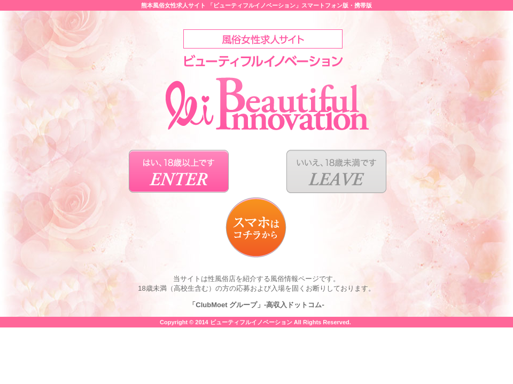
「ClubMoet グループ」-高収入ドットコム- (256, 305)
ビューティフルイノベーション (251, 322)
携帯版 (363, 5)
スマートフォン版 (324, 5)
